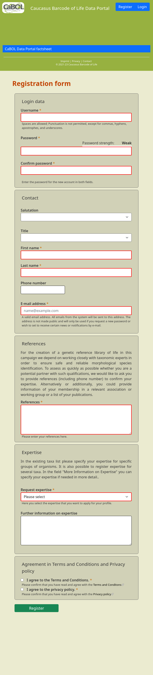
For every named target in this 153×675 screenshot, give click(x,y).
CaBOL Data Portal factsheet (28, 48)
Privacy (76, 61)
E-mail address (34, 303)
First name (31, 248)
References (31, 402)
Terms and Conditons (107, 585)
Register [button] (125, 6)
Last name (31, 265)
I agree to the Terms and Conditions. (59, 580)
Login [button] (142, 6)
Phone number (33, 283)
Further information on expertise (49, 513)
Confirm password (38, 163)
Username (31, 110)
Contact (87, 61)
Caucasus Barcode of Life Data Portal (69, 8)
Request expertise (37, 489)
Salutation (29, 210)
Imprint (65, 61)
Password (30, 137)
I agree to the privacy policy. (52, 589)
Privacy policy (102, 594)
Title (24, 230)
